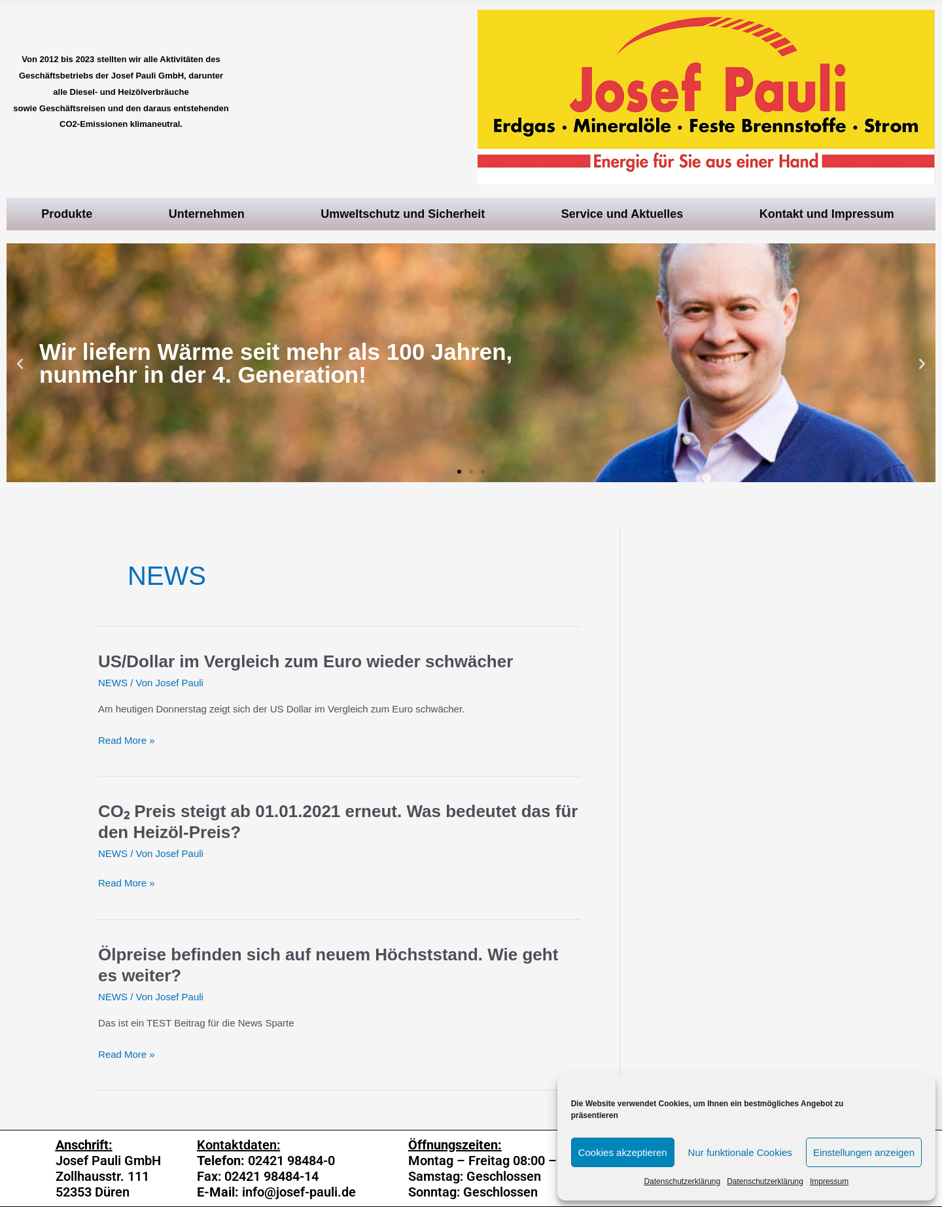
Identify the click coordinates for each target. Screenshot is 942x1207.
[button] (459, 472)
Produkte (70, 213)
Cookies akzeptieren (622, 1152)
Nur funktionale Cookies (740, 1152)
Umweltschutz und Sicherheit (406, 213)
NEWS (113, 682)
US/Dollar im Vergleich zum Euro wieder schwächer (305, 661)
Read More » (126, 741)
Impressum (829, 1181)
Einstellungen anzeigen (864, 1152)
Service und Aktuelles (625, 213)
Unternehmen (210, 213)
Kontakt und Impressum (830, 213)
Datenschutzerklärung (682, 1181)
